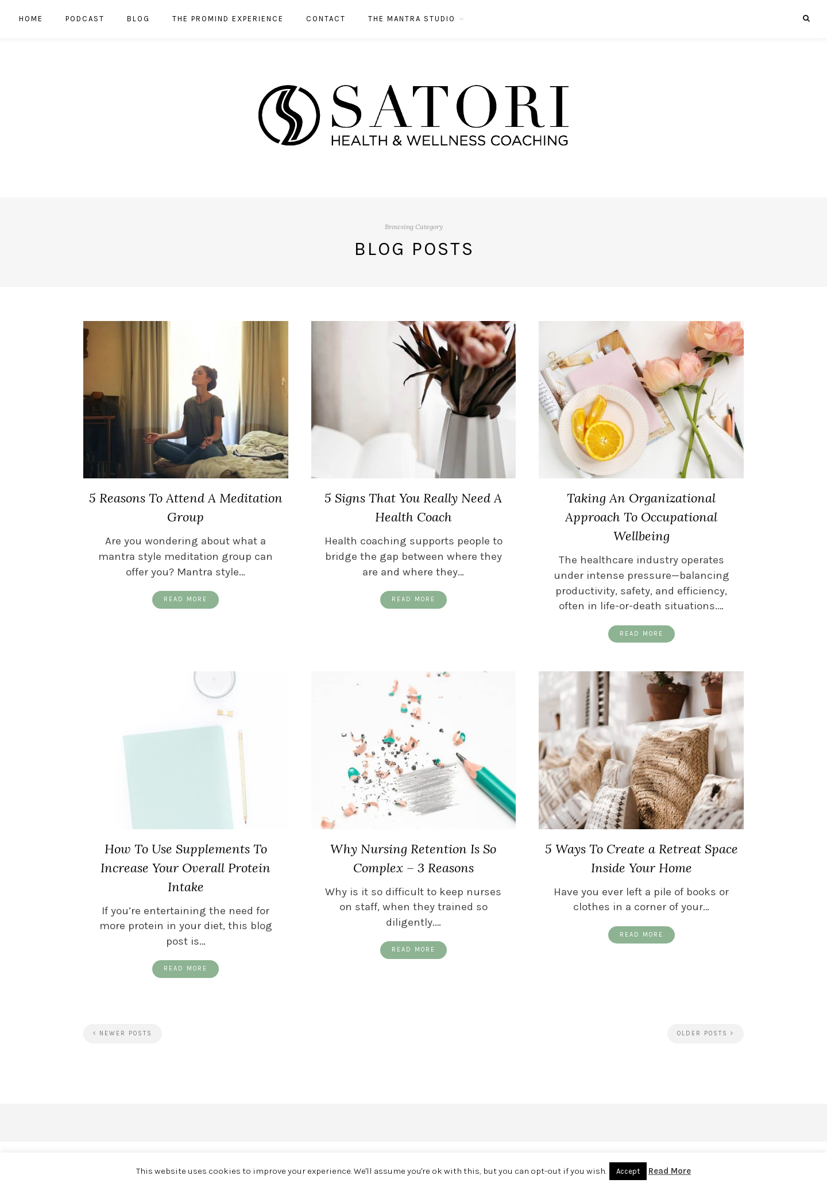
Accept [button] (628, 1171)
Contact (326, 18)
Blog (138, 18)
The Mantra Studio (411, 18)
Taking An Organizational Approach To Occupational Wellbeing (641, 517)
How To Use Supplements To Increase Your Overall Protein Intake (185, 868)
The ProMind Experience (228, 18)
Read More (185, 599)
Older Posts (705, 1033)
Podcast (85, 18)
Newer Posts (122, 1033)
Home (31, 18)
